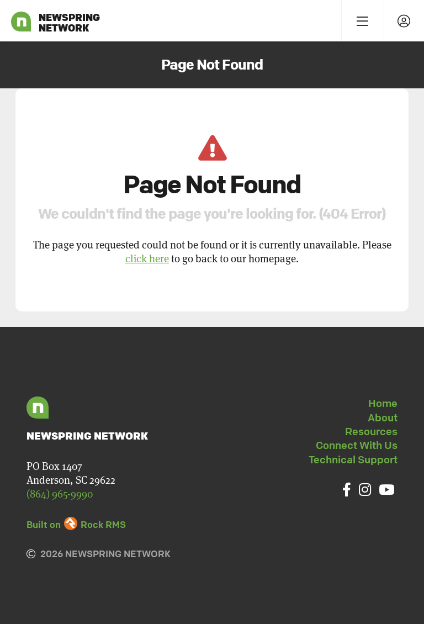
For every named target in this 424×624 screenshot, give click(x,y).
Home (383, 403)
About (383, 417)
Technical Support (353, 459)
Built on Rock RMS (76, 524)
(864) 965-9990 (59, 493)
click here (147, 258)
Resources (371, 431)
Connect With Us (357, 445)
